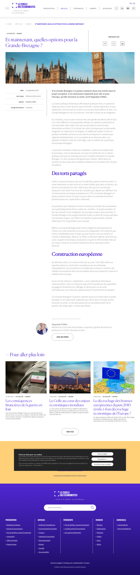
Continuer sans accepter (102, 464)
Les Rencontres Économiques (75, 529)
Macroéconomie (44, 540)
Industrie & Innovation (47, 536)
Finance (41, 533)
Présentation (48, 8)
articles (41, 519)
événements (68, 519)
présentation (11, 519)
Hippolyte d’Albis (31, 102)
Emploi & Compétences (47, 525)
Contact (87, 563)
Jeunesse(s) (11, 536)
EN (134, 3)
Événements (78, 8)
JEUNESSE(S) (107, 8)
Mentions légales (56, 563)
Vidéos (99, 536)
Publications (101, 529)
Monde (28, 24)
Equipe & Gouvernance (15, 529)
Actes (99, 540)
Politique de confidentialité (73, 563)
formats (99, 519)
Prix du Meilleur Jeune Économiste (19, 533)
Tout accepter (102, 454)
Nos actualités (44, 552)
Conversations (123, 525)
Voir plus (70, 431)
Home (9, 24)
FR (130, 3)
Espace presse (11, 544)
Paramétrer (101, 459)
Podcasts (100, 533)
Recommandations (124, 529)
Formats (93, 8)
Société (41, 548)
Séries (99, 544)
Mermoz (99, 525)
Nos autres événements (73, 533)
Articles (64, 8)
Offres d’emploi (12, 540)
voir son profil (63, 337)
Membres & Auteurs (13, 525)
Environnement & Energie (48, 529)
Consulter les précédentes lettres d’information (70, 476)
